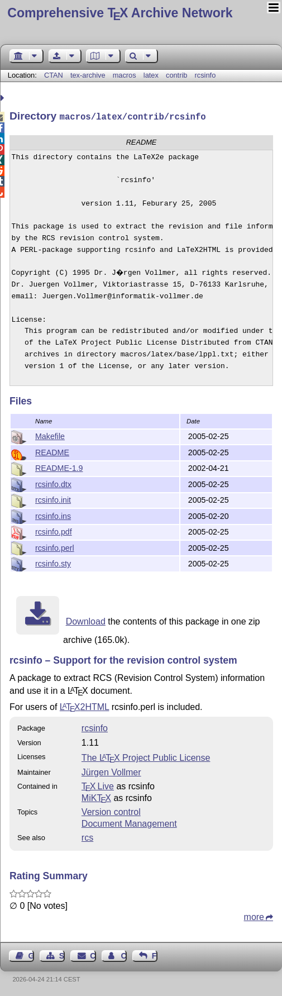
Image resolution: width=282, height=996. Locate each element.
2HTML (84, 706)
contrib (176, 75)
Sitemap (62, 954)
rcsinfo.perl (54, 546)
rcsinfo (205, 75)
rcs (87, 836)
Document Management (129, 822)
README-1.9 (59, 467)
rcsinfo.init (53, 498)
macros (124, 75)
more (254, 916)
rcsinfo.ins (53, 515)
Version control (111, 811)
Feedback (154, 954)
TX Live (98, 785)
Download (86, 620)
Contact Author (123, 954)
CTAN (53, 75)
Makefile (50, 435)
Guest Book (31, 954)
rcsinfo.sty (53, 562)
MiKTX (96, 797)
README (52, 451)
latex (151, 75)
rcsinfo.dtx (53, 483)
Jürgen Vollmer (111, 771)
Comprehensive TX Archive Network (119, 13)
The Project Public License (146, 756)
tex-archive (88, 75)
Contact (92, 954)
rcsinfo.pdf (53, 530)
